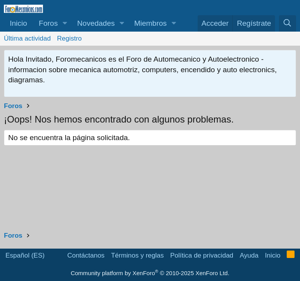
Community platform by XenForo (150, 273)
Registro (69, 38)
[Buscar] (287, 23)
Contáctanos (85, 255)
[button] (65, 23)
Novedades (96, 23)
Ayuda (249, 255)
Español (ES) (25, 255)
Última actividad (27, 38)
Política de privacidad (202, 255)
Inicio (18, 23)
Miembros (150, 23)
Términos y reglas (137, 255)
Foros (48, 23)
